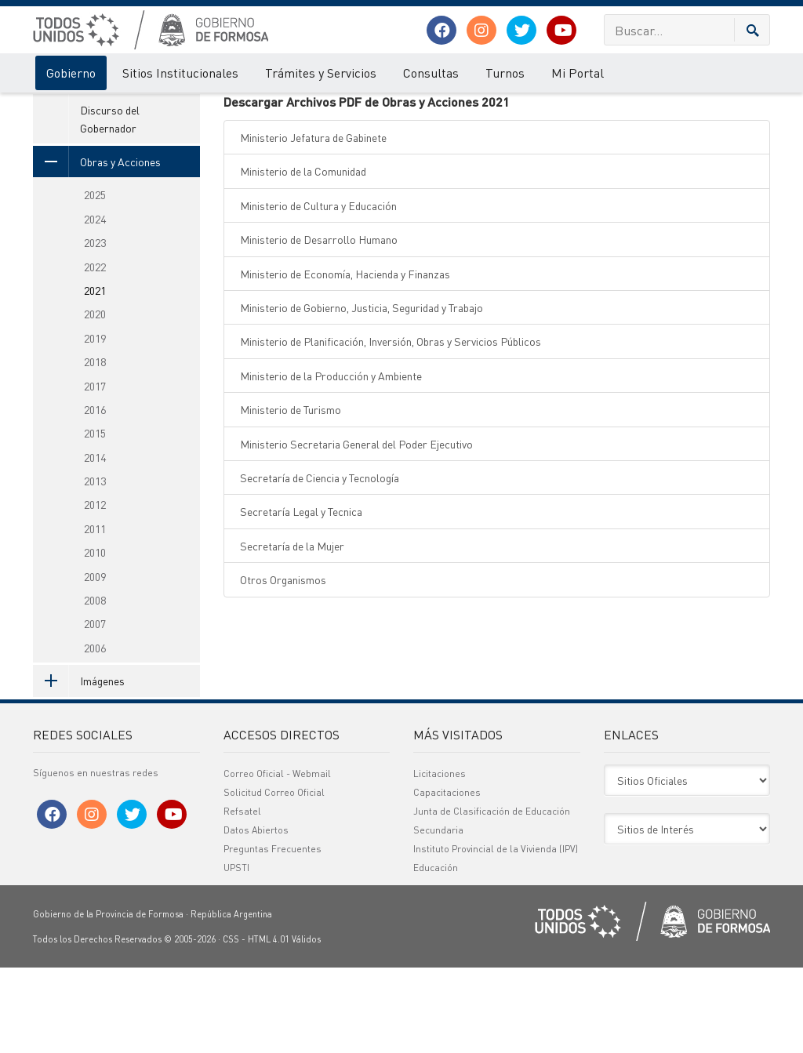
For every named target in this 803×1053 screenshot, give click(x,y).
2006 (95, 732)
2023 (95, 327)
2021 (283, 108)
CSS (231, 1024)
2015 (95, 517)
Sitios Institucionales (180, 72)
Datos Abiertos (256, 915)
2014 (95, 542)
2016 (95, 494)
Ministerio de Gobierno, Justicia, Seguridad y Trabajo (361, 392)
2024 (95, 303)
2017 (95, 470)
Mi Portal (577, 72)
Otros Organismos (283, 664)
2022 (95, 351)
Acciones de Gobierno (131, 108)
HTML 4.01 (268, 1024)
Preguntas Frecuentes (272, 934)
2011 (95, 613)
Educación (435, 953)
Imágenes (79, 765)
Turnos (505, 72)
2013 (95, 565)
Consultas (431, 72)
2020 (95, 399)
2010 (95, 637)
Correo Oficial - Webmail (277, 859)
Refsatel (242, 896)
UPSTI (236, 953)
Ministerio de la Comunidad (303, 256)
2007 (95, 709)
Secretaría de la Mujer (292, 630)
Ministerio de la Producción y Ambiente (331, 460)
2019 (95, 423)
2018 (95, 446)
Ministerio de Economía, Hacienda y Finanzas (345, 358)
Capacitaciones (447, 878)
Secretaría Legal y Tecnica (301, 596)
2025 (95, 280)
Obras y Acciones (225, 108)
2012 (95, 590)
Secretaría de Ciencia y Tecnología (319, 562)
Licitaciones (439, 859)
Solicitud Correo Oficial (274, 878)
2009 (95, 661)
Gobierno (71, 72)
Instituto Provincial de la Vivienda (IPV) (495, 934)
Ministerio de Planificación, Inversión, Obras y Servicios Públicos (390, 426)
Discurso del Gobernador (110, 203)
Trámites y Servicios (320, 72)
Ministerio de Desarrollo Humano (319, 324)
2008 (95, 684)
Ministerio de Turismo (290, 494)
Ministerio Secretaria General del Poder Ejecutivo (356, 528)
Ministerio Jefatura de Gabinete (313, 222)
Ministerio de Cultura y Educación (318, 290)
